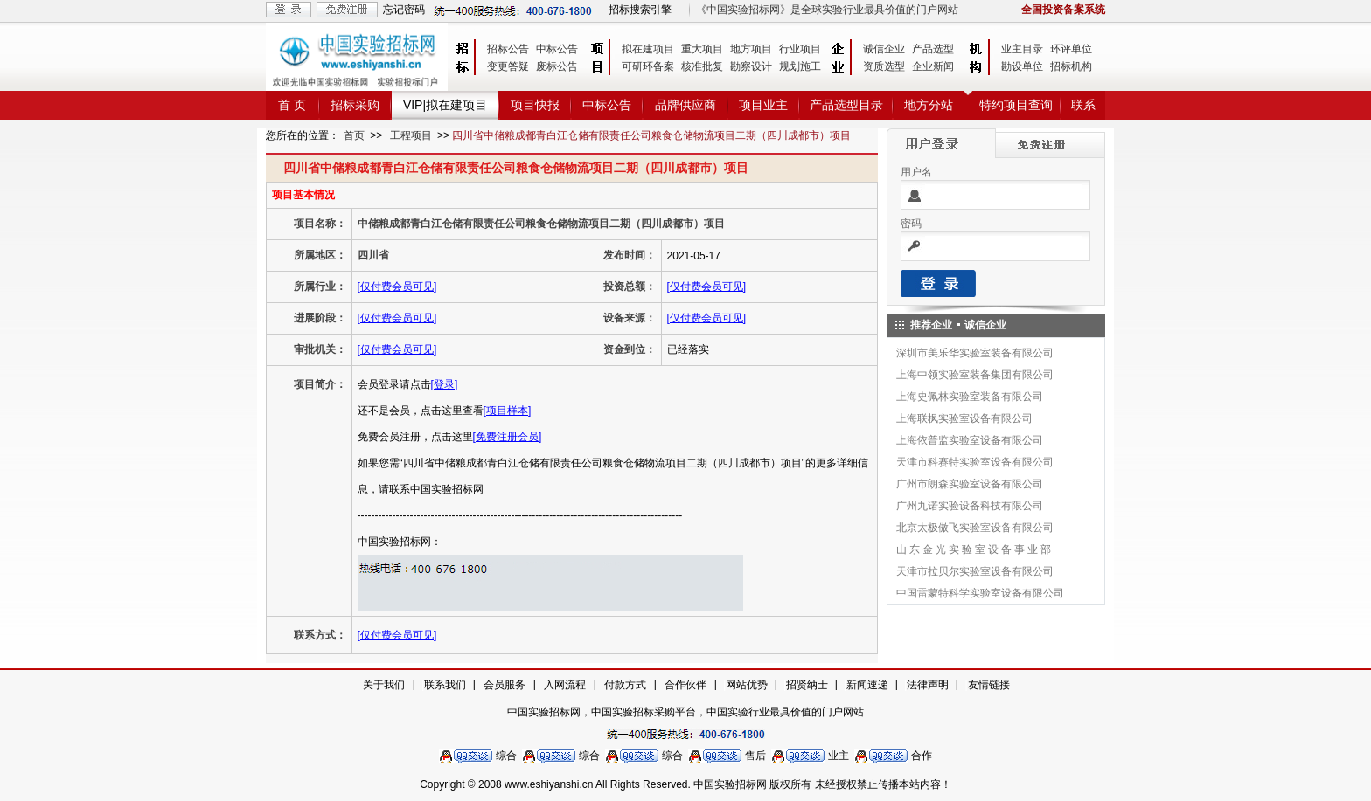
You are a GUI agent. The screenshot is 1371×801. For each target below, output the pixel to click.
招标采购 (355, 105)
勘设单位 (1022, 66)
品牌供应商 (685, 105)
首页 (354, 135)
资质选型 (884, 66)
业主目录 (1022, 49)
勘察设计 (751, 66)
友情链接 (989, 685)
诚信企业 (884, 49)
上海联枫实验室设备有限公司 (964, 418)
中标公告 (557, 49)
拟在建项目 (648, 49)
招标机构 (1071, 66)
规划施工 (800, 66)
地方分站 (928, 105)
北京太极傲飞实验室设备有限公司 (975, 527)
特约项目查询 (1016, 105)
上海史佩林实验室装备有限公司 (969, 396)
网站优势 (747, 685)
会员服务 (504, 685)
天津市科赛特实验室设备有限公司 (975, 462)
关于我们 (384, 685)
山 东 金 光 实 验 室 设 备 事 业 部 (973, 549)
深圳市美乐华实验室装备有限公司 (975, 353)
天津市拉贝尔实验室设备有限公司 (975, 571)
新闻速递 (867, 685)
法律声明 (928, 685)
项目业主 (763, 105)
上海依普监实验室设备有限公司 (969, 440)
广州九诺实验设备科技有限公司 (969, 506)
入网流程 (565, 685)
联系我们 (445, 685)
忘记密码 (404, 9)
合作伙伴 (685, 685)
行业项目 (800, 49)
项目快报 (535, 105)
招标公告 (508, 49)
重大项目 (702, 49)
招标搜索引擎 (640, 9)
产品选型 (933, 49)
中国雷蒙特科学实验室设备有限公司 (980, 593)
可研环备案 (648, 66)
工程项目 (411, 135)
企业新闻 (933, 66)
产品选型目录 (846, 105)
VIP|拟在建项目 (445, 105)
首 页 (292, 105)
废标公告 (557, 66)
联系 (1083, 105)
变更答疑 (508, 66)
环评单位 (1071, 49)
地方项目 (751, 49)
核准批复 (702, 66)
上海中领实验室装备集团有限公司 (975, 375)
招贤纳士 (807, 685)
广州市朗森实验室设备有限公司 (969, 484)
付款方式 (625, 685)
